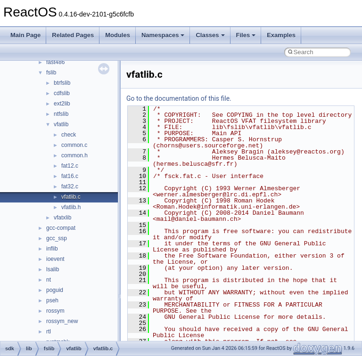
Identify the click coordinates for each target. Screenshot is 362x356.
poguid (54, 290)
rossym (55, 310)
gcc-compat (60, 228)
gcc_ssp (56, 238)
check (68, 134)
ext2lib (62, 103)
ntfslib (61, 114)
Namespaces (163, 35)
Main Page (25, 35)
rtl (48, 331)
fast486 (55, 62)
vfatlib (61, 124)
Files (246, 35)
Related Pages (73, 35)
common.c (74, 145)
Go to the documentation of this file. (178, 98)
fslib (51, 72)
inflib (52, 248)
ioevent (55, 259)
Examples (281, 35)
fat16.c (69, 176)
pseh (52, 300)
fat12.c (69, 165)
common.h (74, 155)
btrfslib (62, 83)
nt (48, 279)
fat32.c (69, 186)
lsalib (52, 269)
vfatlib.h (71, 207)
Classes (210, 35)
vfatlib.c (71, 197)
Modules (117, 35)
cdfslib (62, 93)
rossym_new (62, 321)
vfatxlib (62, 217)
